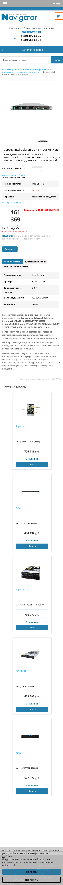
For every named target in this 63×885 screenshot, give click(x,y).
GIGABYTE (21, 671)
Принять (31, 872)
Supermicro (22, 426)
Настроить (31, 880)
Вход (57, 3)
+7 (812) (30, 36)
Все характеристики (11, 202)
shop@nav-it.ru (31, 32)
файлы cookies (33, 850)
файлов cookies (10, 865)
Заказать (10, 249)
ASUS (18, 507)
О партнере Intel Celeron (14, 175)
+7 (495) (30, 40)
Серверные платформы (34, 69)
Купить (32, 464)
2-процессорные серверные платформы (26, 70)
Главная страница (10, 69)
